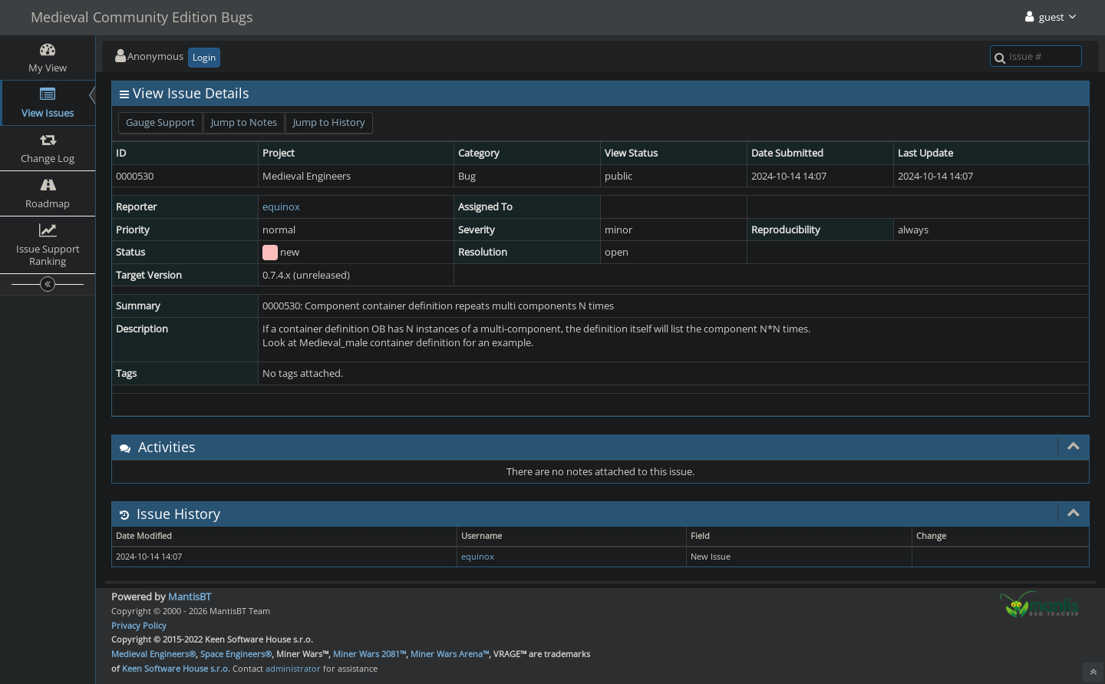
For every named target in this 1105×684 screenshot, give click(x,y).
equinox (281, 206)
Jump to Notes (244, 122)
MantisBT (189, 596)
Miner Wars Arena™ (450, 653)
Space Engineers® (236, 653)
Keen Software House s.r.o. (176, 668)
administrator (293, 668)
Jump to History (329, 122)
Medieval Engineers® (153, 653)
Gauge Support (160, 122)
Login (204, 57)
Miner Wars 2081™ (369, 653)
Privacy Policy (139, 625)
